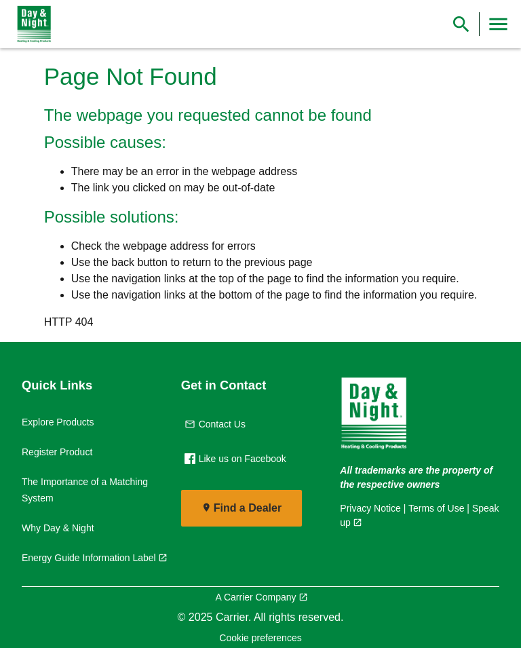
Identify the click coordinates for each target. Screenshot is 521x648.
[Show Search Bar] (461, 24)
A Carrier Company (255, 597)
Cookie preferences (260, 637)
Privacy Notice (370, 508)
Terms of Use (436, 508)
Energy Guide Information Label (89, 557)
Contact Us (215, 424)
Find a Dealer (248, 508)
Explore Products (58, 422)
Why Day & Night (58, 527)
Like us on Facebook (235, 458)
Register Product (57, 451)
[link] (31, 24)
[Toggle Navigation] (498, 24)
